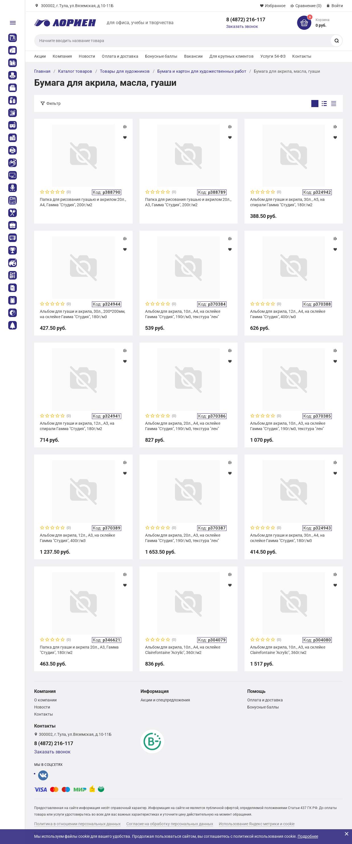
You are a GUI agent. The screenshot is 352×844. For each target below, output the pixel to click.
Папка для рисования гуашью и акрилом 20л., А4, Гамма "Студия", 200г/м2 (83, 202)
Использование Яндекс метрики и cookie (257, 824)
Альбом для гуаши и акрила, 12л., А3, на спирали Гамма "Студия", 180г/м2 (77, 426)
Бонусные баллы (161, 56)
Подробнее (308, 836)
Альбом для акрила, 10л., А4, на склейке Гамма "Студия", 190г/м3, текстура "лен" (182, 314)
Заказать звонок (242, 26)
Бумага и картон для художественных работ (201, 71)
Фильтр (53, 103)
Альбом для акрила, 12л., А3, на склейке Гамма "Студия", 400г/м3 (77, 538)
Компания (62, 56)
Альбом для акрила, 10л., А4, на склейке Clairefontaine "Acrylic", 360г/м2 (182, 650)
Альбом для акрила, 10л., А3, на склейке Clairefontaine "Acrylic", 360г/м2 (287, 650)
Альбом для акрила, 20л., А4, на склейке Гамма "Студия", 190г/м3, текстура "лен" (182, 426)
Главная (42, 71)
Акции (40, 56)
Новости (87, 56)
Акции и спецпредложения (165, 700)
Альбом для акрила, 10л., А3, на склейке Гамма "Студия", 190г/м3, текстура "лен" (287, 426)
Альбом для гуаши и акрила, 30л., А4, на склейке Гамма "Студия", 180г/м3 (287, 538)
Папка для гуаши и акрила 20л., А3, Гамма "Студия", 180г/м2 (79, 650)
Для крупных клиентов (231, 56)
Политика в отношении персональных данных (77, 824)
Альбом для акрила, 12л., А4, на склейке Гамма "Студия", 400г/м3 (287, 314)
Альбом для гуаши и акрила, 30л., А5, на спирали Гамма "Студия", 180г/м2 (287, 202)
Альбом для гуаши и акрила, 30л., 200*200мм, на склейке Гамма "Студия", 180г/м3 (82, 314)
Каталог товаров (75, 71)
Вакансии (193, 56)
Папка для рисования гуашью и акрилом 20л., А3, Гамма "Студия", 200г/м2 (188, 202)
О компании (45, 700)
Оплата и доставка (120, 56)
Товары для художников (125, 71)
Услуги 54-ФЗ (273, 56)
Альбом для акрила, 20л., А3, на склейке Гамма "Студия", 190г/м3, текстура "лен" (182, 538)
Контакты (301, 56)
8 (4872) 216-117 (245, 19)
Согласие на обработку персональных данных (169, 824)
